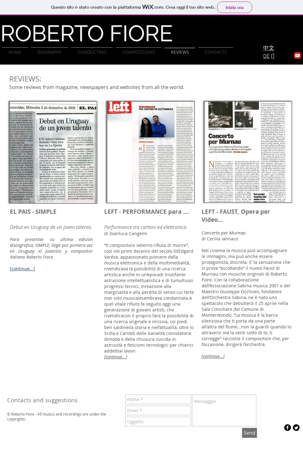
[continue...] (213, 356)
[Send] (249, 433)
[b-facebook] (287, 427)
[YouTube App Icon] (297, 55)
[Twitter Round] (288, 55)
